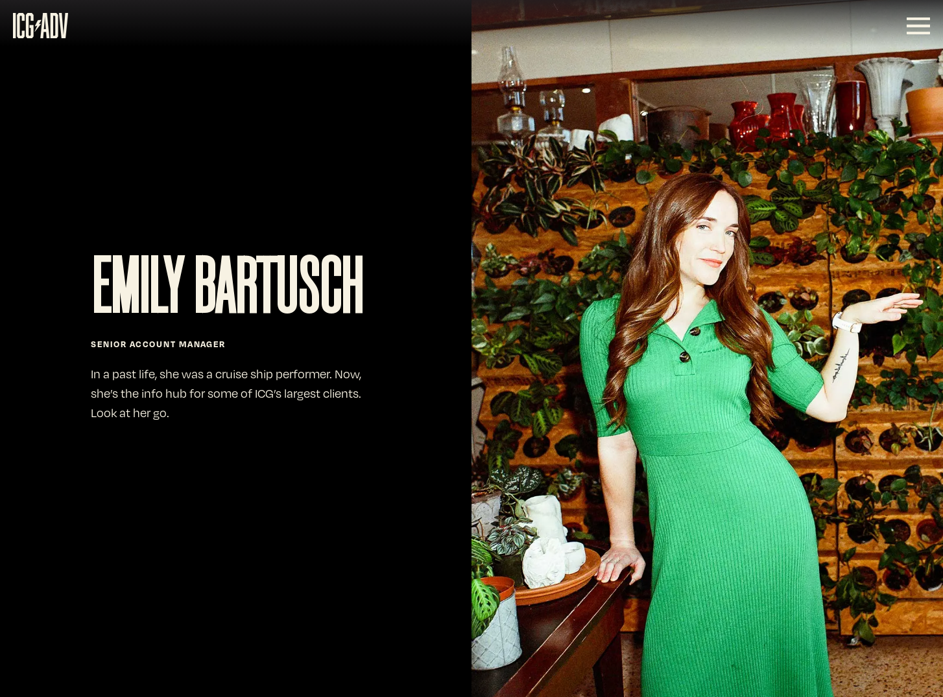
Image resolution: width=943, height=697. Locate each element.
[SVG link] (40, 25)
